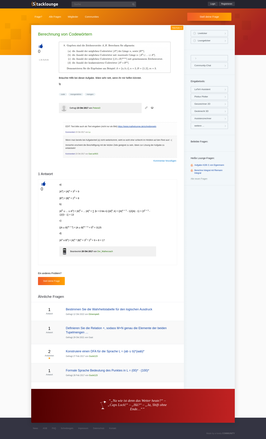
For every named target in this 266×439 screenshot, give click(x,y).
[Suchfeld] (104, 4)
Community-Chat (202, 65)
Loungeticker (204, 40)
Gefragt (73, 108)
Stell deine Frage (209, 16)
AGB (45, 428)
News (35, 428)
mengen (90, 94)
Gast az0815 (93, 154)
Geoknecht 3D (201, 111)
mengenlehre (75, 94)
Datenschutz (98, 428)
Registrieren (226, 4)
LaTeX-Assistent (202, 89)
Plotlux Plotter (201, 96)
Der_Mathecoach (105, 251)
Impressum (83, 428)
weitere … (199, 125)
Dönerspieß (94, 314)
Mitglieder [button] (73, 16)
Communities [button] (92, 16)
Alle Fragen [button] (55, 16)
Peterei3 (96, 108)
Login (212, 4)
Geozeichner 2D (202, 104)
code (63, 94)
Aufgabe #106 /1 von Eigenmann (209, 165)
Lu (89, 132)
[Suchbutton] (133, 4)
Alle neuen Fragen (199, 179)
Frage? (38, 16)
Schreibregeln (67, 428)
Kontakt (112, 428)
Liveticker (202, 33)
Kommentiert (70, 132)
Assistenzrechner (202, 118)
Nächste (177, 28)
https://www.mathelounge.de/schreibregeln (137, 126)
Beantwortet (75, 251)
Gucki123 (93, 356)
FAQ (54, 428)
